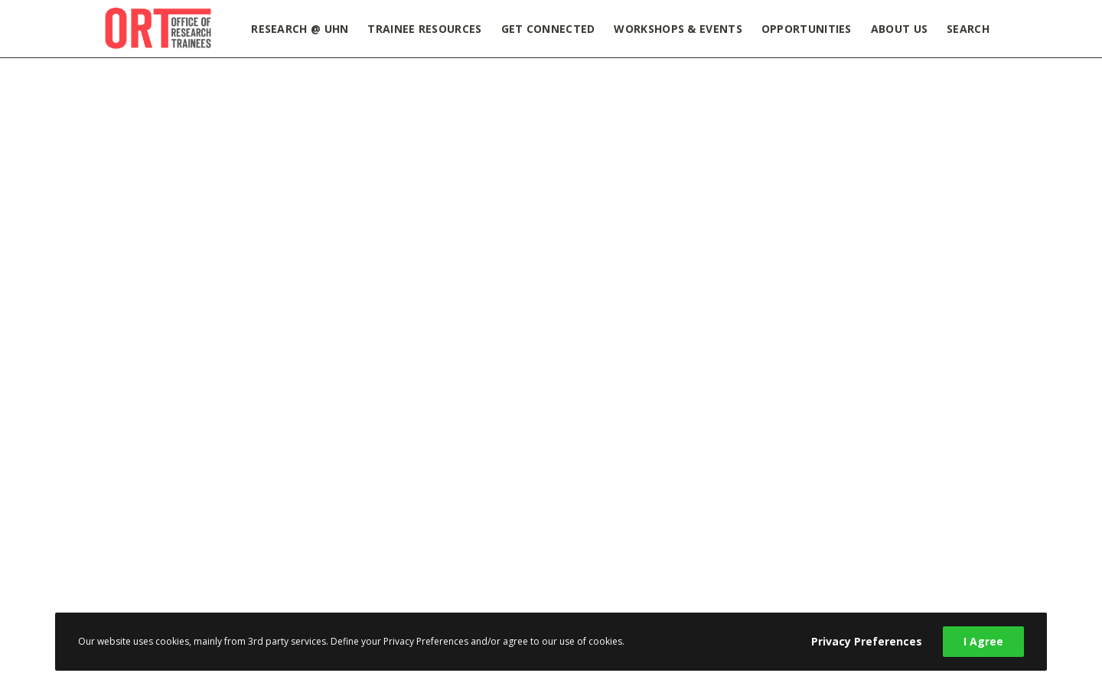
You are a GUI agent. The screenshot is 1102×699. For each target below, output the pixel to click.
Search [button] (968, 28)
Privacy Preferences (866, 641)
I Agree (983, 641)
